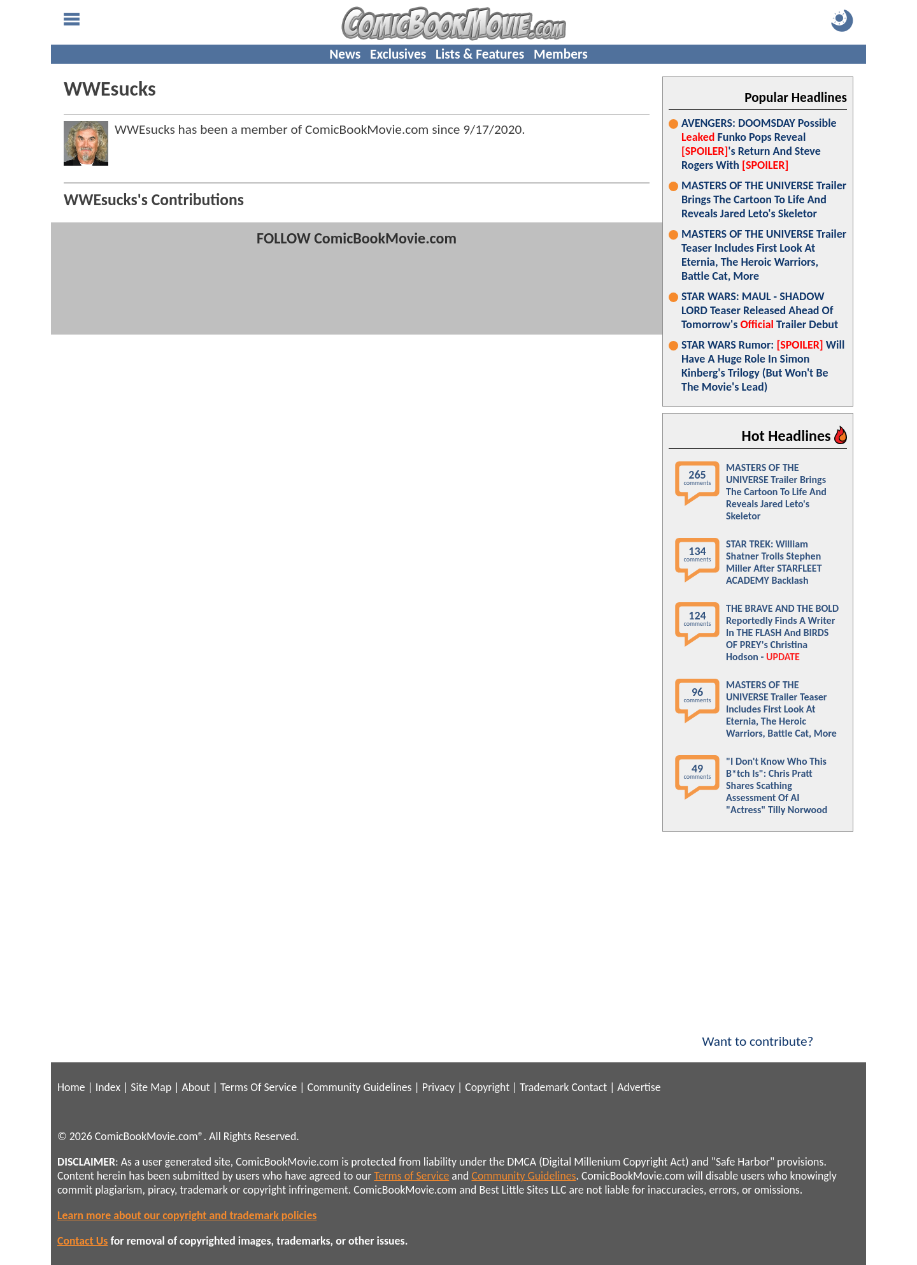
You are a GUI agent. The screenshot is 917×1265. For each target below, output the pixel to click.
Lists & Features (480, 54)
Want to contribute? (757, 1033)
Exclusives (398, 54)
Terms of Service (411, 1176)
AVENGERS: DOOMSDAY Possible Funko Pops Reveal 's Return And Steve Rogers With (759, 144)
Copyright (487, 1087)
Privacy (438, 1087)
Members (561, 54)
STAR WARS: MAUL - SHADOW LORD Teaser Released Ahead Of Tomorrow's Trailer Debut (759, 310)
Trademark (544, 1087)
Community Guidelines (359, 1087)
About (195, 1087)
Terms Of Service (258, 1087)
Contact (589, 1087)
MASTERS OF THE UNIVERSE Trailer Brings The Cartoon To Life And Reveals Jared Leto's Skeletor (763, 199)
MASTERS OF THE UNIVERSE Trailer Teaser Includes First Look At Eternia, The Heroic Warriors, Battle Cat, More (763, 255)
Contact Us (82, 1241)
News (344, 54)
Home (71, 1087)
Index (108, 1087)
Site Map (151, 1087)
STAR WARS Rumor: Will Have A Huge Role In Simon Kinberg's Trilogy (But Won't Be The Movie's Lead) (762, 366)
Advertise (638, 1087)
